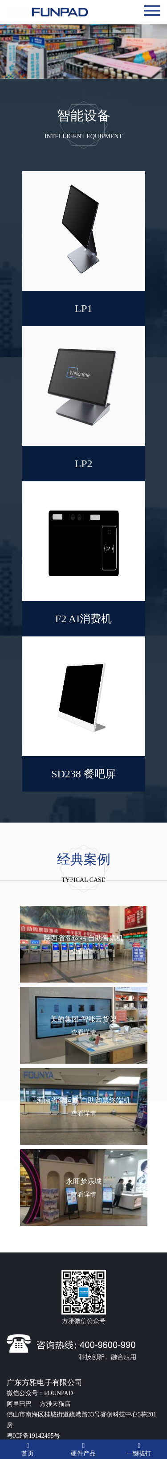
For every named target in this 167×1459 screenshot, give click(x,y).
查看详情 (83, 951)
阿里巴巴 (20, 1403)
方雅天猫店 (55, 1403)
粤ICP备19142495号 (33, 1435)
